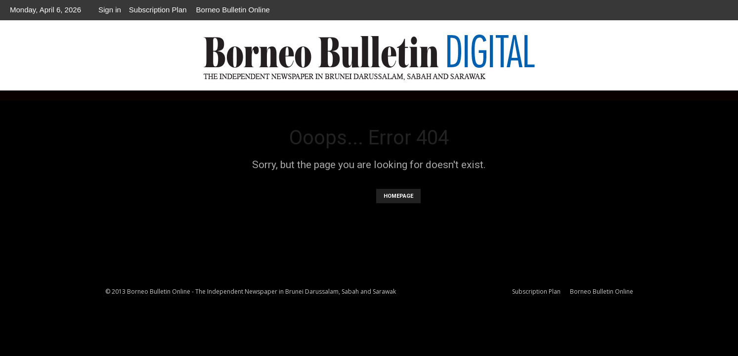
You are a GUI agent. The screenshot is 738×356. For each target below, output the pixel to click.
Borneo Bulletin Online (233, 9)
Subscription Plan (158, 9)
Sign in (109, 9)
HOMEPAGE (398, 196)
